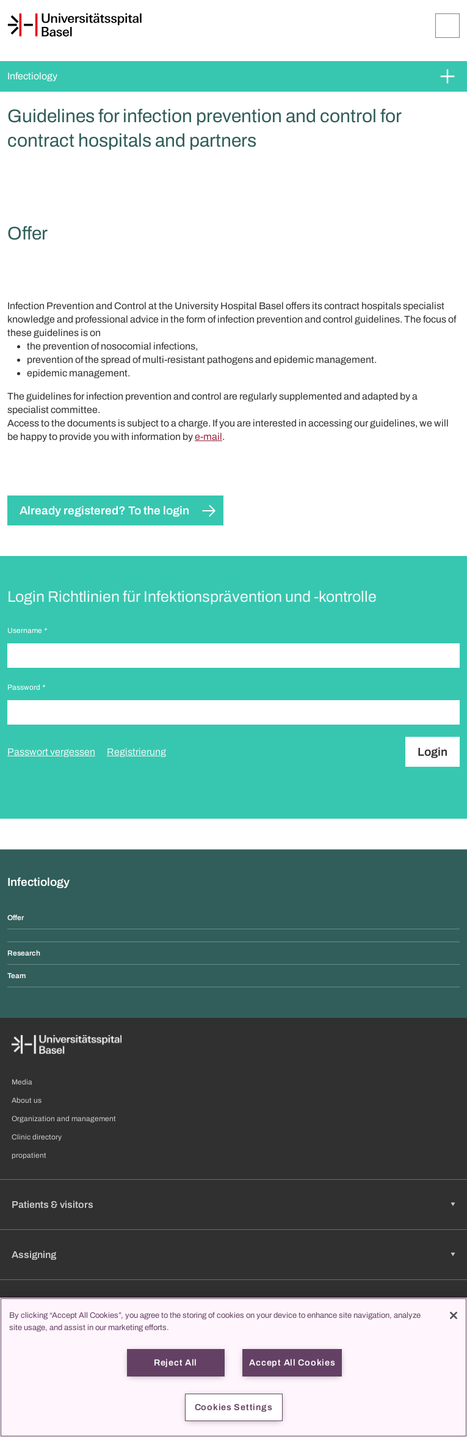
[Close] (453, 1315)
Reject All (175, 1362)
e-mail (208, 436)
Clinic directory (37, 1137)
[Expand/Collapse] (447, 25)
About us (27, 1100)
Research (23, 953)
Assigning (34, 1254)
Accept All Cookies (292, 1362)
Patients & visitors (52, 1204)
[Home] (74, 25)
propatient (29, 1155)
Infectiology (32, 76)
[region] (233, 1367)
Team (16, 975)
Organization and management (64, 1118)
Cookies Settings (234, 1407)
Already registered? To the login (104, 510)
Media (22, 1082)
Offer (15, 917)
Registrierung (136, 752)
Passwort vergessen (51, 752)
